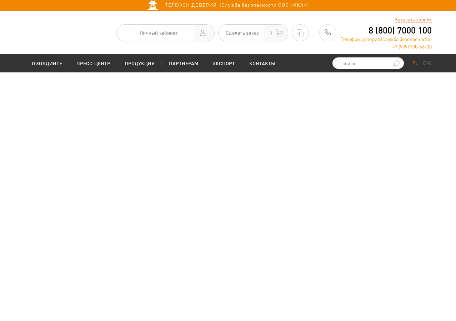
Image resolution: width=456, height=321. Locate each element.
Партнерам (183, 63)
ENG (427, 63)
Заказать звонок (413, 19)
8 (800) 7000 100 (400, 30)
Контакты (262, 63)
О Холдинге (47, 63)
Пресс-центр (93, 63)
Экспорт (223, 63)
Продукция (140, 63)
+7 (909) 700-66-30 (412, 46)
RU (416, 63)
